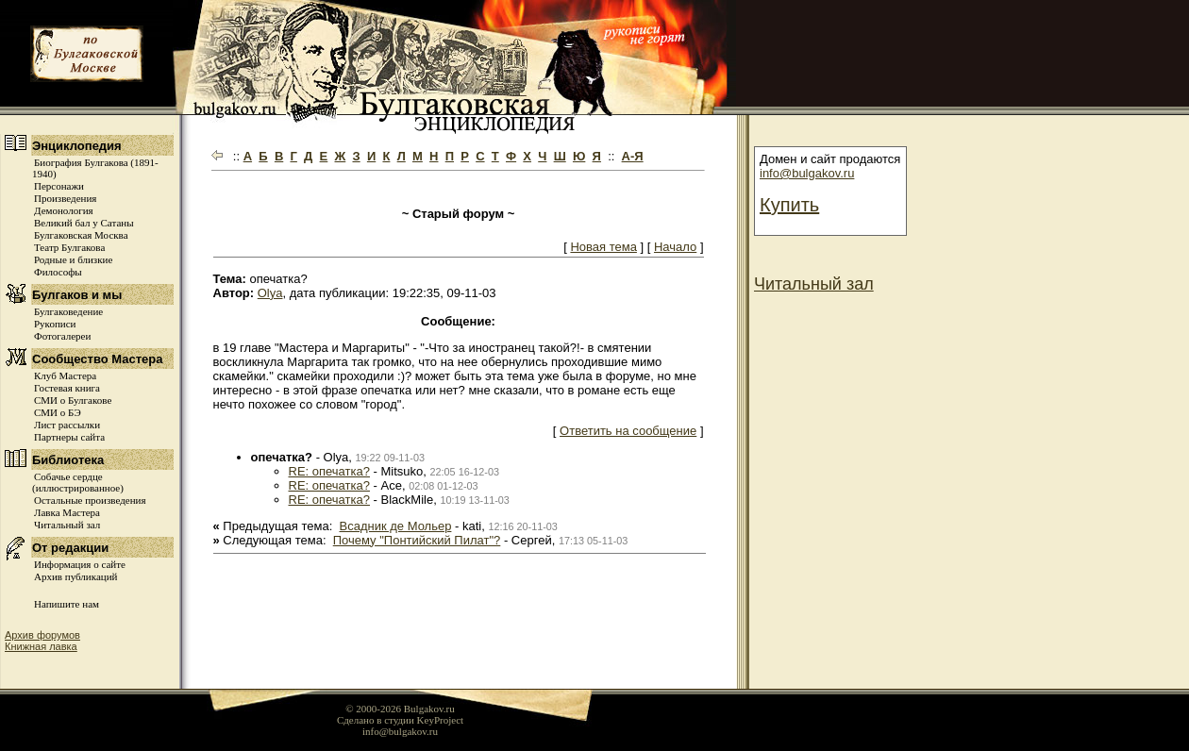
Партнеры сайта (69, 436)
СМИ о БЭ (57, 412)
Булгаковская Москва (81, 235)
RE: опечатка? (329, 471)
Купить (789, 204)
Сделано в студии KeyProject (400, 720)
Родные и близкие (73, 259)
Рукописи (54, 323)
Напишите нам (66, 603)
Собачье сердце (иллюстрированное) (78, 482)
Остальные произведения (89, 500)
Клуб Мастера (65, 375)
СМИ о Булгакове (72, 400)
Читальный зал (67, 524)
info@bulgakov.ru (807, 173)
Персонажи (59, 186)
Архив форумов (42, 635)
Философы (58, 271)
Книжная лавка (41, 646)
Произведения (65, 198)
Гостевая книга (67, 387)
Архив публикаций (75, 576)
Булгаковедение (68, 311)
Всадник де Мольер (396, 526)
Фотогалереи (62, 336)
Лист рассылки (67, 424)
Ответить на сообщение (628, 431)
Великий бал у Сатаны (84, 222)
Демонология (63, 210)
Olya (270, 293)
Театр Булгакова (69, 247)
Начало (675, 247)
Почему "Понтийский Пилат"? (417, 540)
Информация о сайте (80, 564)
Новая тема (603, 247)
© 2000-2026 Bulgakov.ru (400, 708)
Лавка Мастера (67, 512)
